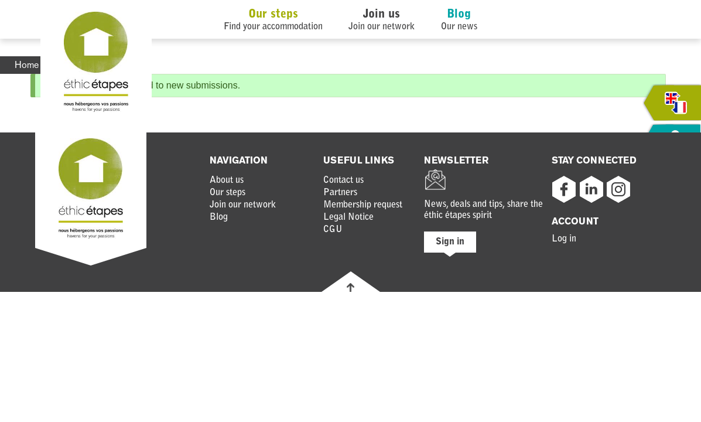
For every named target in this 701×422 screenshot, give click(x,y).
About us (227, 180)
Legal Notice (348, 217)
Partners (340, 193)
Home (27, 64)
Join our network (243, 205)
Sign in (450, 242)
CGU (333, 229)
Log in (564, 239)
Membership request (362, 205)
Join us (381, 15)
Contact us (343, 180)
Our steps (273, 15)
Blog (459, 15)
